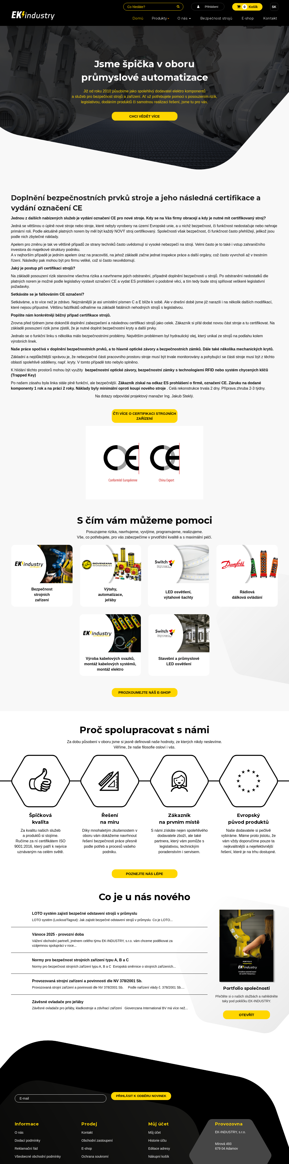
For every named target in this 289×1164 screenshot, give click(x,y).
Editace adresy (159, 1148)
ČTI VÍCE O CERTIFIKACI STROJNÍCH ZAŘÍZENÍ (144, 416)
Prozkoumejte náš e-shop (144, 692)
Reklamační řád (26, 1148)
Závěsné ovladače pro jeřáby (58, 1002)
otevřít (246, 1015)
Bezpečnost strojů (216, 18)
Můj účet (154, 1132)
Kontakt (270, 18)
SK (274, 7)
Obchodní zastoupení (97, 1140)
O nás (184, 18)
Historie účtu (157, 1140)
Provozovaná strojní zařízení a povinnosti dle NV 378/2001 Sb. (87, 981)
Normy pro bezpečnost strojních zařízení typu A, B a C (80, 960)
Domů (137, 18)
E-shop (248, 18)
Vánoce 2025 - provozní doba (58, 934)
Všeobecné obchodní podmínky (38, 1156)
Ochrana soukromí (94, 1156)
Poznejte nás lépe (144, 874)
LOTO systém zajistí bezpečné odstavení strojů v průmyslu (84, 913)
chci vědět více (144, 116)
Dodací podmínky (27, 1140)
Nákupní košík (158, 1156)
